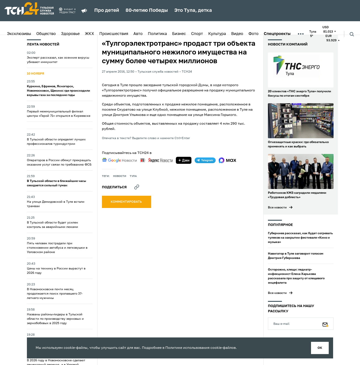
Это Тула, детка (193, 10)
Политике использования (187, 348)
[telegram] (205, 160)
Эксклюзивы (19, 34)
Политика (157, 34)
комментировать (126, 201)
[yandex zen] (184, 160)
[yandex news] (156, 160)
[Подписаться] (325, 323)
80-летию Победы (147, 10)
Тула (133, 176)
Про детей (106, 10)
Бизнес (179, 34)
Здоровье (70, 34)
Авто (138, 34)
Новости (119, 176)
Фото (253, 34)
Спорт (197, 34)
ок (320, 347)
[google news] (119, 160)
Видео (237, 34)
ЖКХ (89, 34)
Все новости (277, 207)
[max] (227, 160)
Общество (46, 34)
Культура (217, 34)
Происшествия (113, 34)
